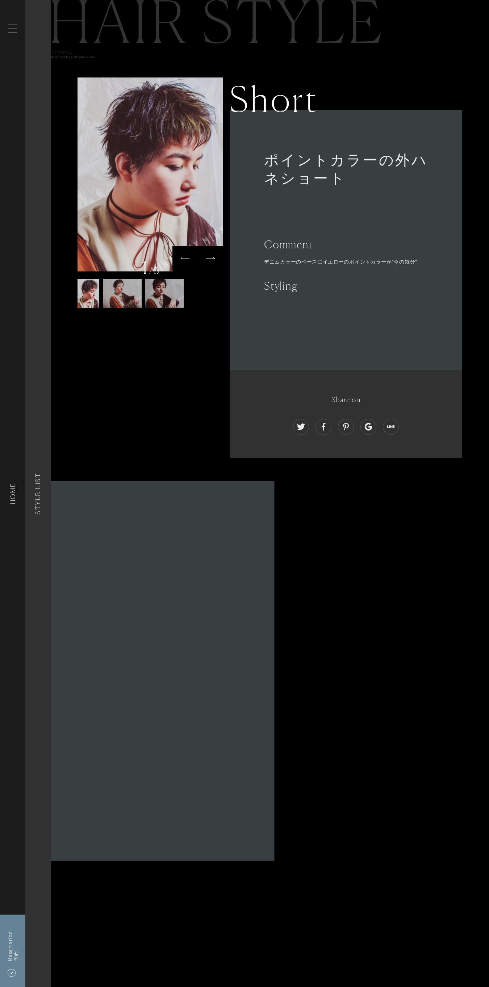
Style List (38, 493)
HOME (13, 493)
